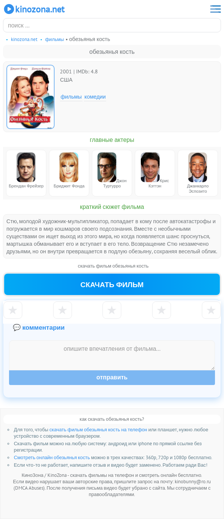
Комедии (95, 96)
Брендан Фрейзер (26, 170)
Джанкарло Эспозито (198, 173)
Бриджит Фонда (69, 170)
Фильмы (71, 96)
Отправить (112, 377)
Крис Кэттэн (155, 170)
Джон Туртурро (112, 170)
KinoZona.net (33, 9)
